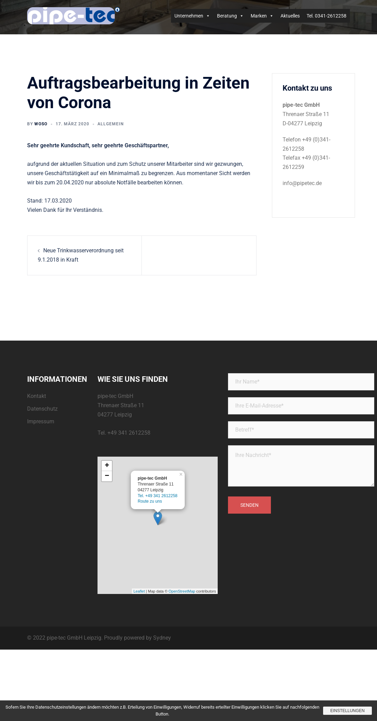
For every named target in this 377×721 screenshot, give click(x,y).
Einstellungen (347, 710)
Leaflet (139, 591)
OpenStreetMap (182, 591)
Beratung (230, 16)
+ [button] (107, 466)
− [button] (107, 476)
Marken (262, 16)
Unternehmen (192, 16)
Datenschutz (42, 408)
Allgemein (111, 124)
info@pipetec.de (302, 183)
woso (40, 124)
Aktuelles (290, 16)
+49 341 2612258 (128, 433)
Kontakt (36, 396)
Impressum (40, 421)
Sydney (162, 637)
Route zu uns (150, 501)
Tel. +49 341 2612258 (158, 495)
